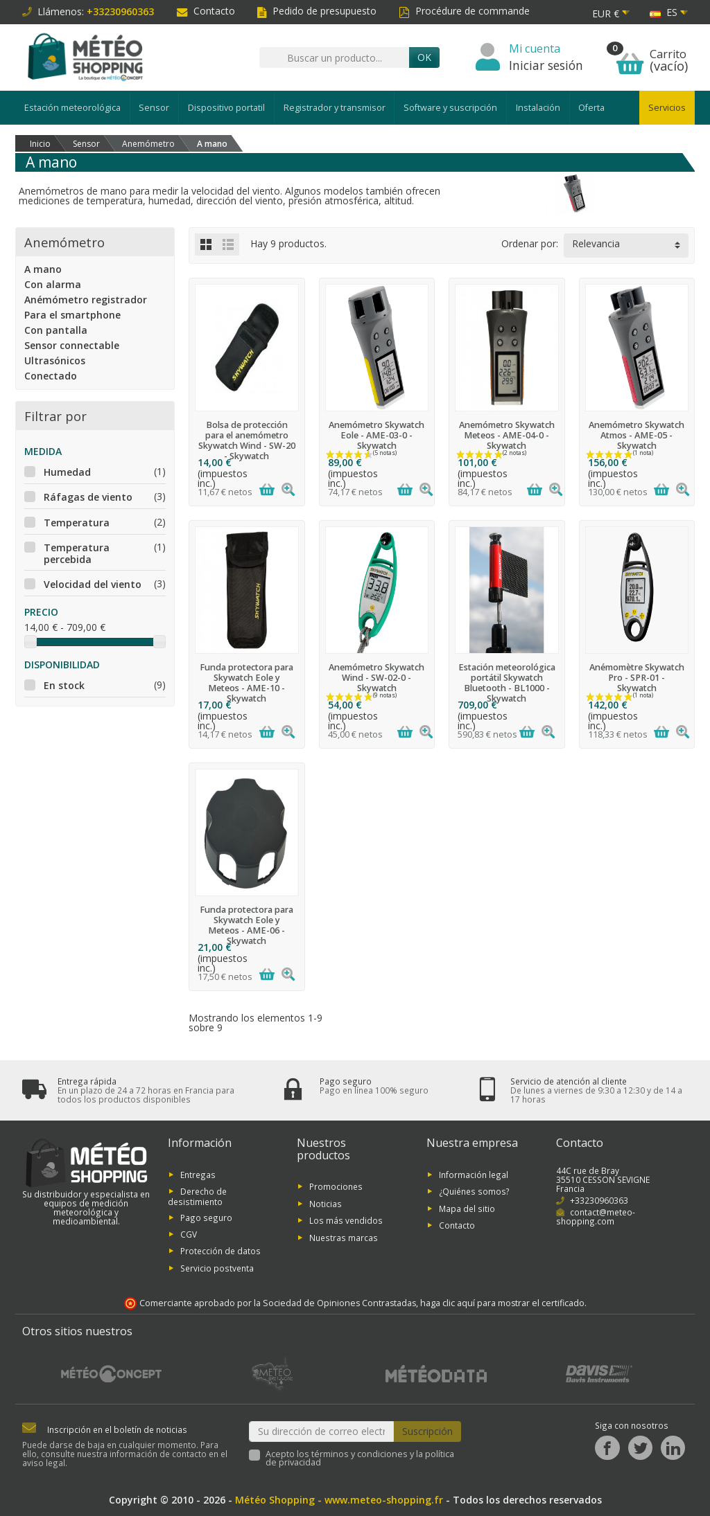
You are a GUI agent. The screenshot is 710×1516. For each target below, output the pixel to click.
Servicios (667, 108)
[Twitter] (640, 1448)
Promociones (336, 1186)
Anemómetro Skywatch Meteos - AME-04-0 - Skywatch (507, 435)
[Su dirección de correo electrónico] (322, 1431)
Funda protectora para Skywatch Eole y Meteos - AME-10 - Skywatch (246, 682)
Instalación (538, 108)
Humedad (67, 472)
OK (424, 57)
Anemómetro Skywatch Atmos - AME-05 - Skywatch (636, 435)
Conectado (50, 375)
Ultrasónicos (54, 360)
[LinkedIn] (673, 1448)
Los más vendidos (346, 1220)
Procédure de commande (464, 10)
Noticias (325, 1203)
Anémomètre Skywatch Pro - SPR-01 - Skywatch (636, 677)
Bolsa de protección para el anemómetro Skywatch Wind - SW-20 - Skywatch (246, 440)
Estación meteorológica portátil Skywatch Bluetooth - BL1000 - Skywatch (506, 682)
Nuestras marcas (343, 1236)
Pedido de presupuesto (316, 10)
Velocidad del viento (92, 584)
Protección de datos (220, 1250)
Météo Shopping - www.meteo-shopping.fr (339, 1499)
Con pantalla (55, 330)
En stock (64, 685)
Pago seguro (206, 1216)
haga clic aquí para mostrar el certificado (502, 1303)
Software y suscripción (450, 108)
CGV (188, 1234)
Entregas (198, 1173)
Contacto (206, 10)
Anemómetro (64, 242)
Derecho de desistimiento (197, 1196)
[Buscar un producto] (334, 57)
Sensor (154, 108)
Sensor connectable (71, 345)
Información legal (473, 1173)
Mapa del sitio (467, 1207)
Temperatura (77, 522)
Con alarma (52, 284)
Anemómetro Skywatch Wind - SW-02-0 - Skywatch (376, 677)
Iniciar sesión (546, 65)
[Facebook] (607, 1448)
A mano (43, 269)
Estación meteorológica (72, 108)
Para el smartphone (72, 314)
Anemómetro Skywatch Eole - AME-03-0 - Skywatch (376, 435)
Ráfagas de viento (88, 496)
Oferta (591, 108)
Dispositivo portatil (226, 108)
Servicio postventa (217, 1267)
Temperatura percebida (77, 553)
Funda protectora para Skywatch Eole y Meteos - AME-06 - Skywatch (246, 925)
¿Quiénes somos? (474, 1191)
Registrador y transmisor (335, 108)
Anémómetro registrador (85, 299)
